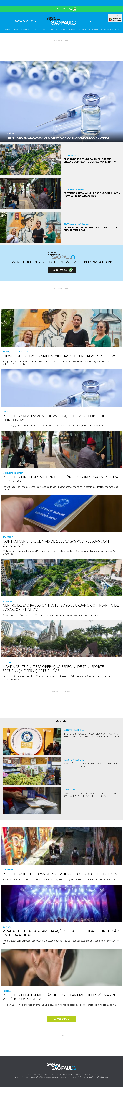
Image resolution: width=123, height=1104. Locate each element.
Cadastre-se (60, 269)
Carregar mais (61, 1018)
